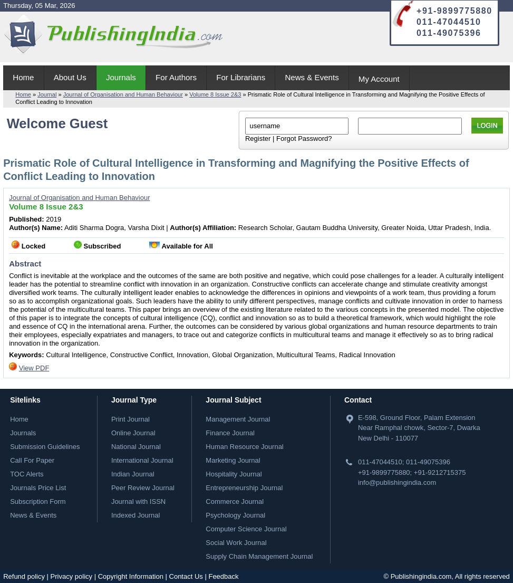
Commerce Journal (235, 501)
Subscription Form (37, 501)
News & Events (311, 77)
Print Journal (130, 419)
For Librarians (240, 77)
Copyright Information (130, 576)
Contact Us (186, 576)
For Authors (176, 77)
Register (257, 138)
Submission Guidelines (45, 447)
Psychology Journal (235, 515)
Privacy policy (71, 576)
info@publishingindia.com (397, 482)
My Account (379, 78)
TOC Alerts (26, 474)
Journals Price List (38, 488)
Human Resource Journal (244, 447)
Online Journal (133, 433)
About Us (70, 77)
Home (23, 77)
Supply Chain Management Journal (259, 556)
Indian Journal (132, 474)
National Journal (136, 447)
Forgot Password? (304, 138)
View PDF (34, 368)
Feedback (223, 576)
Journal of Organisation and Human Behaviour (123, 94)
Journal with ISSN (138, 501)
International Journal (142, 460)
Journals (121, 77)
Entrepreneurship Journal (244, 488)
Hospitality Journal (234, 474)
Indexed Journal (135, 515)
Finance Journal (230, 433)
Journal (46, 94)
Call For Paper (32, 460)
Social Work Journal (236, 543)
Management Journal (238, 419)
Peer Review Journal (143, 488)
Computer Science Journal (246, 529)
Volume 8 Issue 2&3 (215, 94)
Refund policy (24, 576)
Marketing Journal (233, 460)
